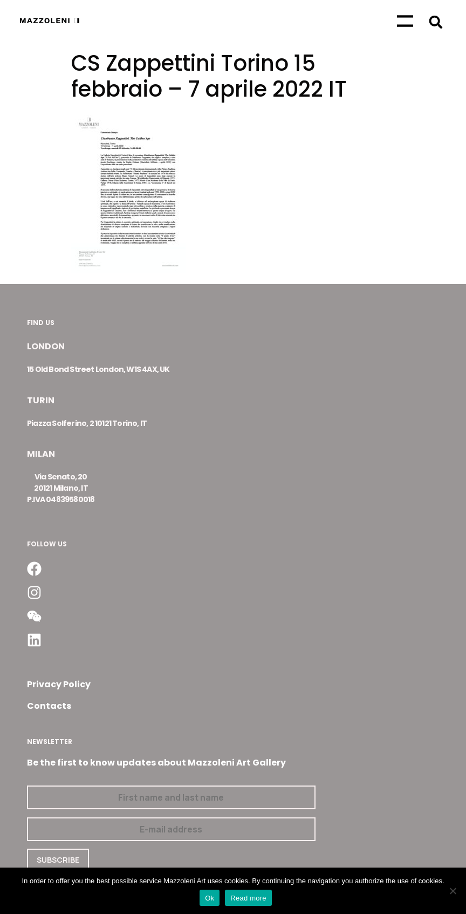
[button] (436, 22)
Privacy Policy (59, 684)
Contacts (49, 706)
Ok (209, 898)
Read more (248, 898)
